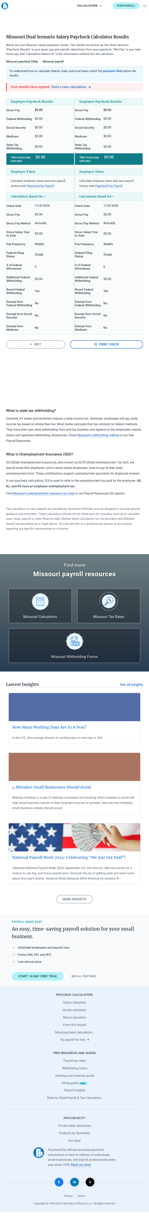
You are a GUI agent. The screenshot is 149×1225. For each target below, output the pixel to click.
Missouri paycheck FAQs (22, 61)
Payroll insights (74, 1103)
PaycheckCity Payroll (40, 189)
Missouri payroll (53, 61)
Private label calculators (74, 1139)
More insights (74, 912)
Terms (81, 1209)
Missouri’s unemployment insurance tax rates (44, 506)
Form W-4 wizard (74, 1038)
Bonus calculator (74, 1030)
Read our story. (81, 1178)
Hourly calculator (74, 1023)
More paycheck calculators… (74, 1045)
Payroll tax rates (74, 1074)
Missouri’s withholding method (98, 448)
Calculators (85, 5)
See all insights (131, 698)
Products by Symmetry (74, 1146)
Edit (35, 357)
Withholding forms (74, 1081)
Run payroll (122, 5)
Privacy (68, 1209)
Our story (74, 1154)
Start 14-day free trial (37, 989)
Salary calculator (74, 1016)
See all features (83, 989)
